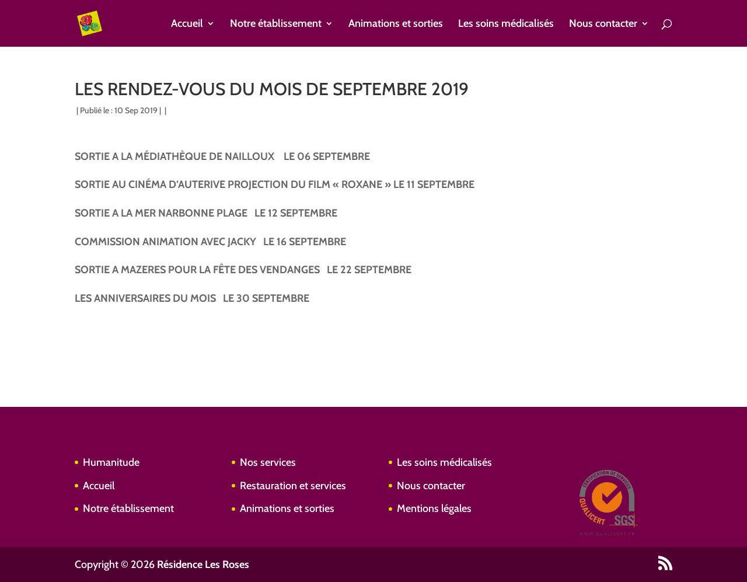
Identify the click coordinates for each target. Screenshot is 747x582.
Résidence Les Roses (203, 564)
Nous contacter (603, 24)
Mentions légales (434, 508)
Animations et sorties (395, 24)
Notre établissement (276, 24)
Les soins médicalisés (506, 24)
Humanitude (111, 462)
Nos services (268, 462)
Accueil (187, 24)
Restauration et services (293, 485)
